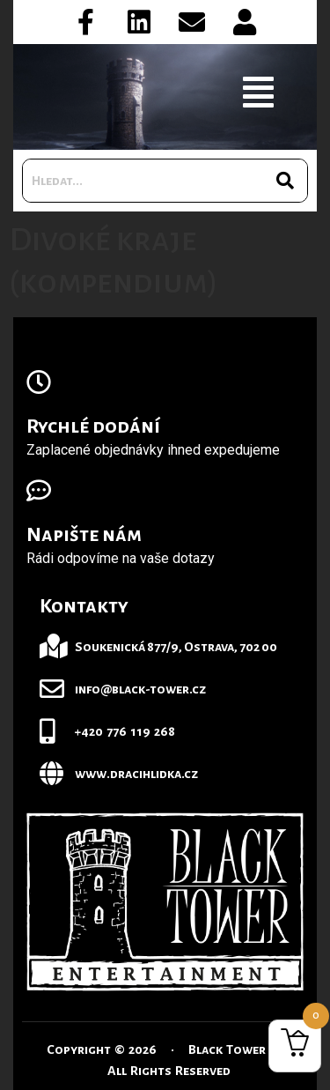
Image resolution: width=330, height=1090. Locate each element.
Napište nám (84, 534)
